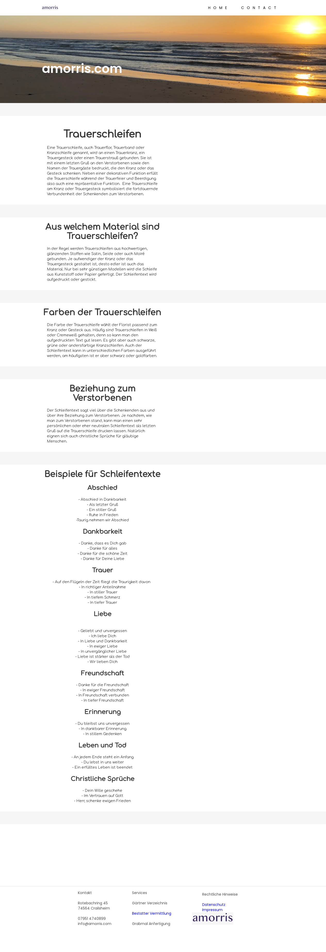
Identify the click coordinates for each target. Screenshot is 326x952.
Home (219, 7)
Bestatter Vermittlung (151, 913)
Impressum (212, 909)
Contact (260, 7)
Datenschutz (213, 904)
